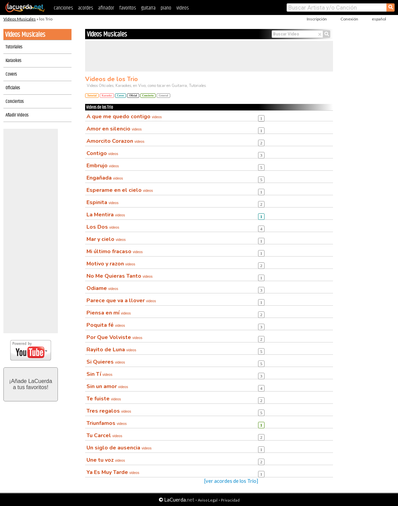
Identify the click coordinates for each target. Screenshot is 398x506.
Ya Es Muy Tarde (112, 472)
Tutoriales (13, 47)
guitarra (148, 8)
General (163, 95)
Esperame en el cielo (119, 190)
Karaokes (13, 60)
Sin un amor (107, 386)
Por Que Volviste (114, 337)
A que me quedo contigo (124, 116)
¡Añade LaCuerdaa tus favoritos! (30, 384)
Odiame (102, 288)
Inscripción (317, 18)
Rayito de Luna (111, 349)
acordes (85, 8)
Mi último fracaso (114, 251)
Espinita (102, 202)
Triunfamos (106, 423)
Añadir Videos (16, 115)
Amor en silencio (114, 129)
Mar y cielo (106, 239)
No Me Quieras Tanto (119, 276)
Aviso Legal (208, 500)
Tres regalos (108, 411)
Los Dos (102, 227)
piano (166, 8)
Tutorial (92, 95)
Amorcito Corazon (115, 141)
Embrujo (102, 165)
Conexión (349, 18)
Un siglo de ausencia (119, 447)
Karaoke (107, 95)
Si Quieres (105, 362)
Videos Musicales (19, 18)
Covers (11, 74)
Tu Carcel (104, 435)
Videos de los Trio (111, 79)
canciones (63, 8)
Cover (120, 95)
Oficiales (12, 88)
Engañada (104, 178)
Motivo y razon (110, 263)
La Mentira (105, 214)
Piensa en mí (108, 313)
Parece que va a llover (121, 300)
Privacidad (230, 500)
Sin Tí (99, 374)
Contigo (102, 153)
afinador (106, 8)
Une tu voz (105, 460)
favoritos (127, 8)
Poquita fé (105, 325)
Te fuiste (103, 398)
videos (182, 8)
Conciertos (14, 101)
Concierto (148, 95)
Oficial (133, 95)
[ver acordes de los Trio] (231, 481)
